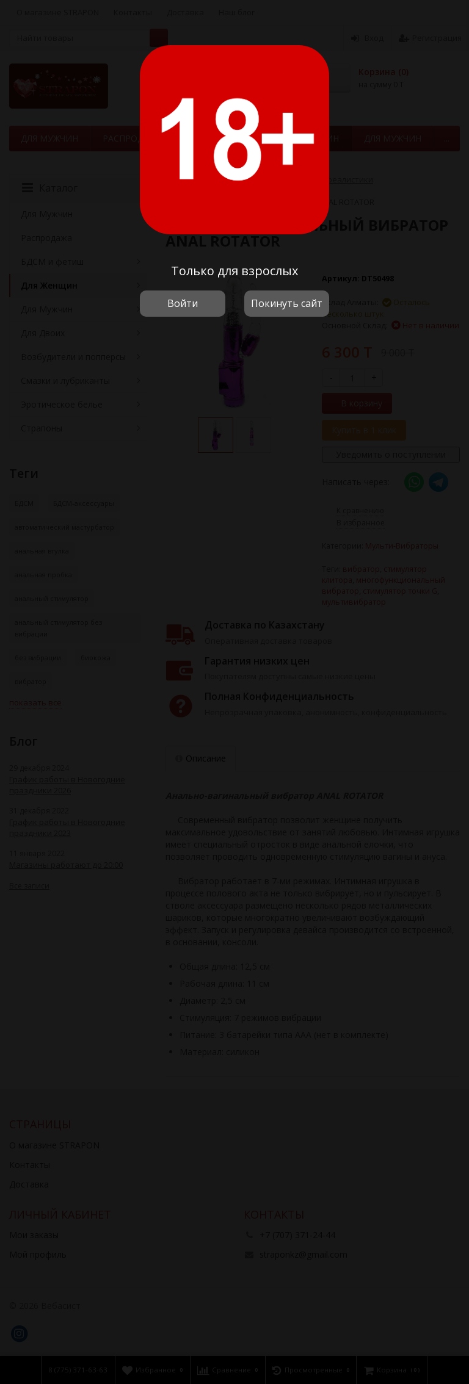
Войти (182, 303)
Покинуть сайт (286, 303)
